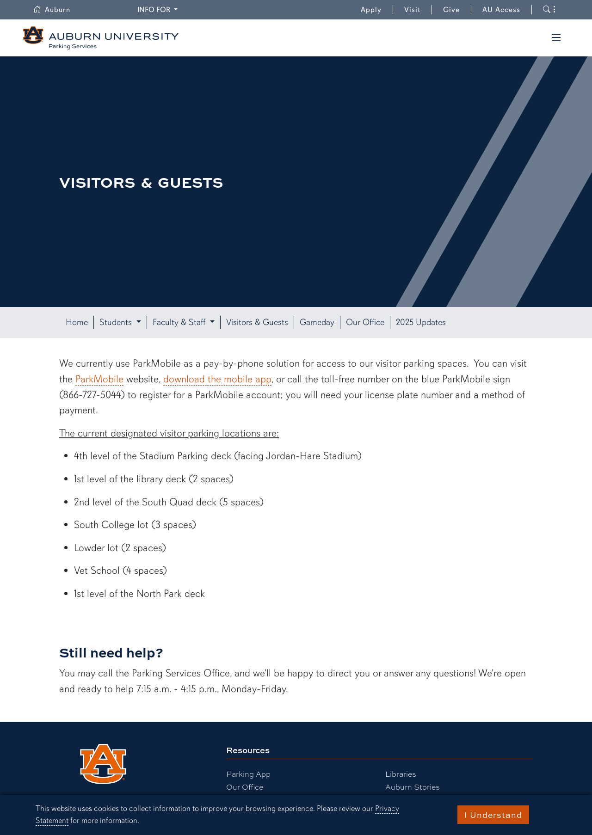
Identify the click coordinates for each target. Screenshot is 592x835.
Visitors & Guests (257, 322)
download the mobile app (217, 379)
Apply (371, 9)
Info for (158, 9)
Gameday (317, 322)
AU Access (501, 9)
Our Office (365, 322)
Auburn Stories (412, 786)
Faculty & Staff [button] (180, 322)
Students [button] (116, 322)
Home (77, 322)
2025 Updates (421, 322)
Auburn (57, 9)
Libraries (400, 773)
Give (457, 9)
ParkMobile (99, 379)
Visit (412, 9)
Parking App (248, 773)
